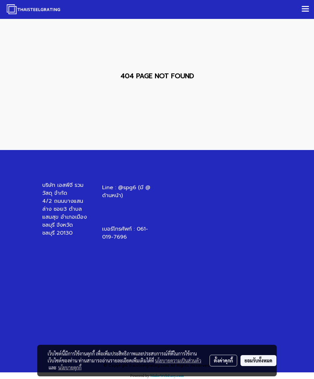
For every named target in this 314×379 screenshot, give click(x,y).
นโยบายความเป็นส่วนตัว (178, 360)
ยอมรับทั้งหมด (258, 360)
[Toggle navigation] (305, 9)
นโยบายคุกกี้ (69, 367)
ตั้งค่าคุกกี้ (223, 360)
